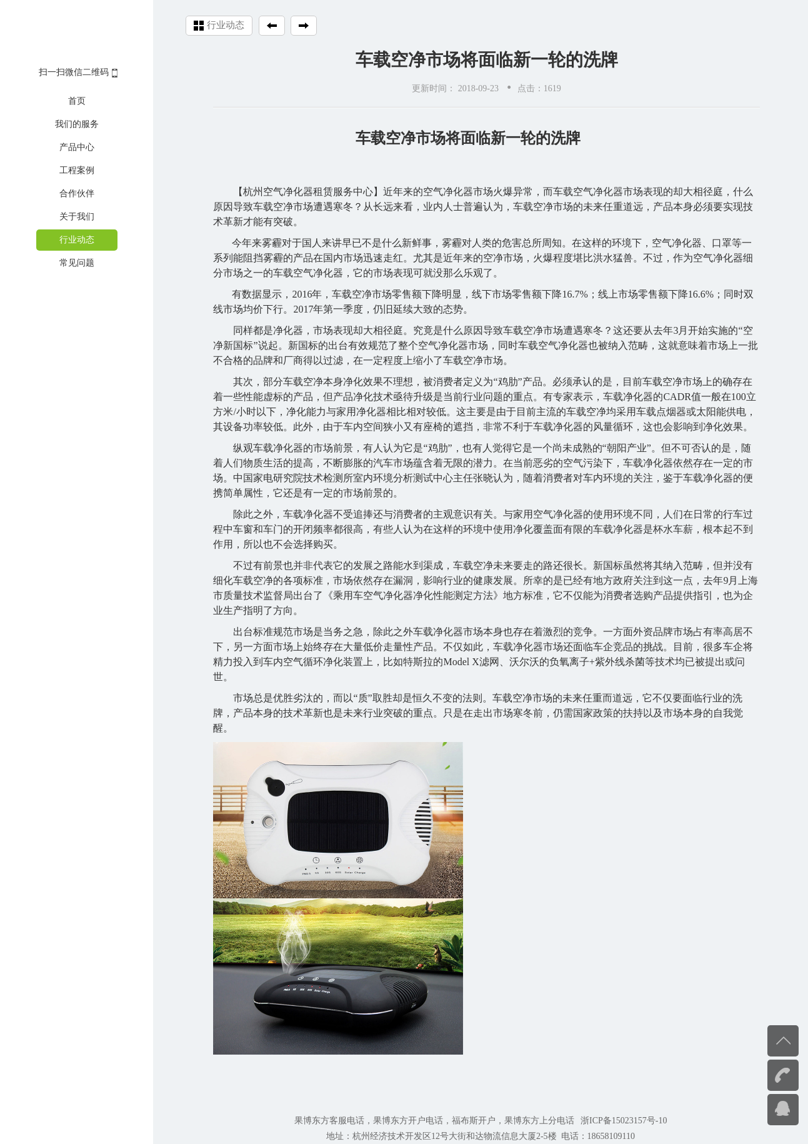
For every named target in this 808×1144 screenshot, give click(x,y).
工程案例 (76, 170)
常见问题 (76, 263)
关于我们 (76, 216)
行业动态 (76, 239)
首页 (77, 101)
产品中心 (76, 147)
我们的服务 (77, 124)
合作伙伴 (76, 193)
